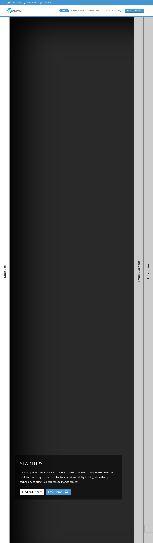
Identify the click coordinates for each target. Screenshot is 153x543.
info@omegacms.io (14, 2)
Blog (119, 11)
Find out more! (32, 492)
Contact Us (108, 11)
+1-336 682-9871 (31, 2)
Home (64, 11)
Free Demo (58, 492)
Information (94, 11)
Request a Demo (134, 11)
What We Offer (77, 11)
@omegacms (45, 2)
